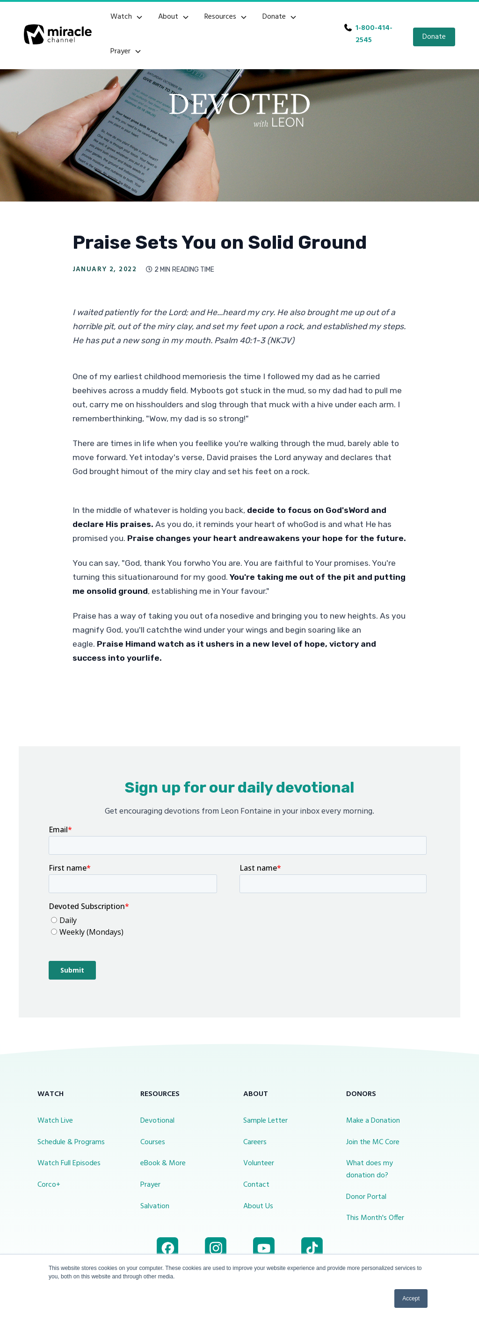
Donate (434, 37)
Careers (255, 1142)
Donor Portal (366, 1197)
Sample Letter (265, 1121)
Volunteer (258, 1163)
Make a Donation (373, 1121)
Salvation (154, 1206)
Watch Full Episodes (69, 1163)
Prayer (150, 1185)
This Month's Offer (375, 1218)
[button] (127, 17)
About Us (258, 1206)
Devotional (157, 1121)
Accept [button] (411, 1298)
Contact (256, 1185)
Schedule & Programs (71, 1142)
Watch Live (55, 1121)
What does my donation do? (369, 1169)
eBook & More (163, 1163)
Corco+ (48, 1185)
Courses (152, 1142)
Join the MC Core (372, 1142)
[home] (58, 34)
